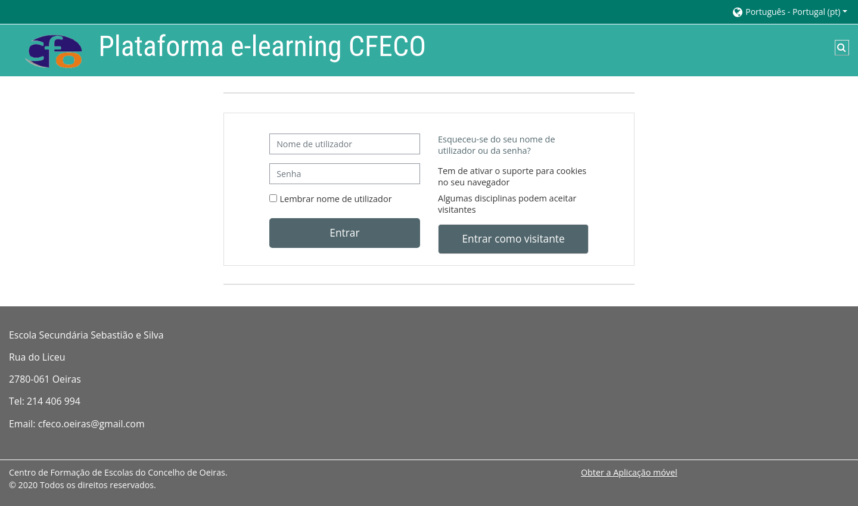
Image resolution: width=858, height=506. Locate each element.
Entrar (344, 232)
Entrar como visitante (513, 238)
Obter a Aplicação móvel (629, 472)
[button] (789, 11)
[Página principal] (44, 49)
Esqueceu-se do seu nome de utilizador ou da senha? (496, 145)
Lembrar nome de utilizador (336, 198)
